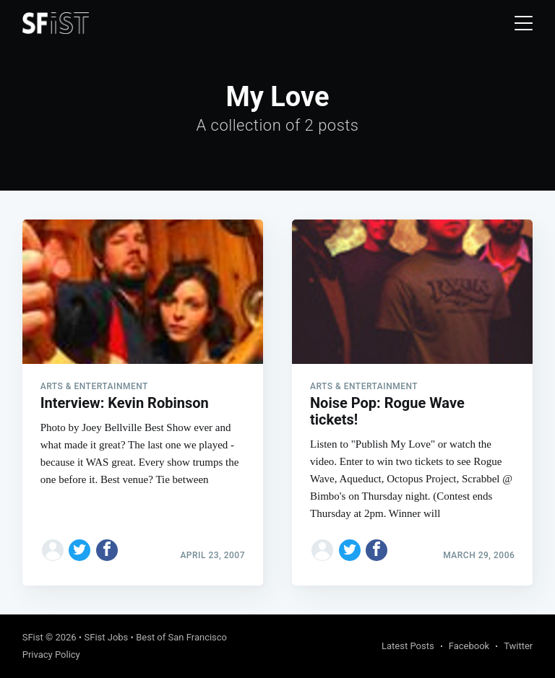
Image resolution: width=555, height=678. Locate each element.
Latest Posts (408, 645)
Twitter (518, 645)
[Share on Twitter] (79, 550)
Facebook (469, 645)
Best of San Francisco (181, 637)
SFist (32, 637)
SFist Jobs (106, 637)
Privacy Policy (51, 654)
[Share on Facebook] (107, 550)
